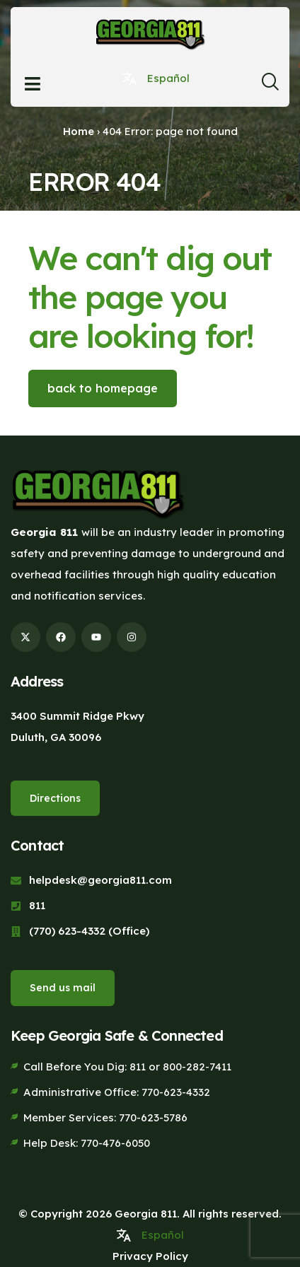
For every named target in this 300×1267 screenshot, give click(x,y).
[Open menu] (32, 84)
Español (168, 78)
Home (78, 131)
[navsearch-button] (270, 85)
